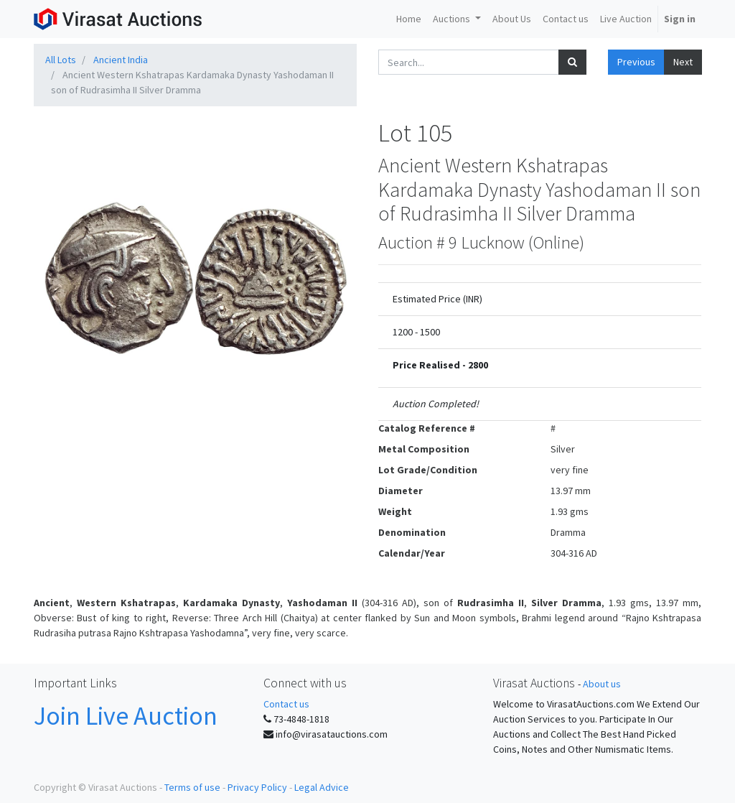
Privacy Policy (257, 787)
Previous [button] (636, 61)
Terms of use (192, 787)
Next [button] (683, 61)
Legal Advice (321, 787)
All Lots (60, 59)
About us (602, 683)
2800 (478, 364)
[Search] (572, 62)
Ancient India (120, 59)
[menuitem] (408, 19)
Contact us (286, 703)
